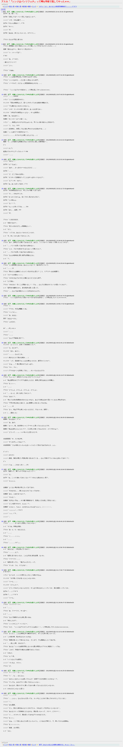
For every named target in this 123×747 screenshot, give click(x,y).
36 (2, 304)
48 (2, 375)
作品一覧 (12, 6)
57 (2, 469)
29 (2, 240)
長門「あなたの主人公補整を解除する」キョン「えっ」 (57, 744)
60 (2, 521)
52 (2, 417)
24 (2, 159)
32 (2, 296)
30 (2, 263)
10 (2, 75)
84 (2, 693)
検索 (29, 6)
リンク (34, 6)
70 (2, 570)
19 (2, 94)
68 (2, 547)
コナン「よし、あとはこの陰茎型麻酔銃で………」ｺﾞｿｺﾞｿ (58, 6)
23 (2, 140)
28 (2, 188)
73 (2, 602)
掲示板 (24, 6)
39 (2, 343)
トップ (5, 6)
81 (2, 670)
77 (2, 631)
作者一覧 (18, 6)
